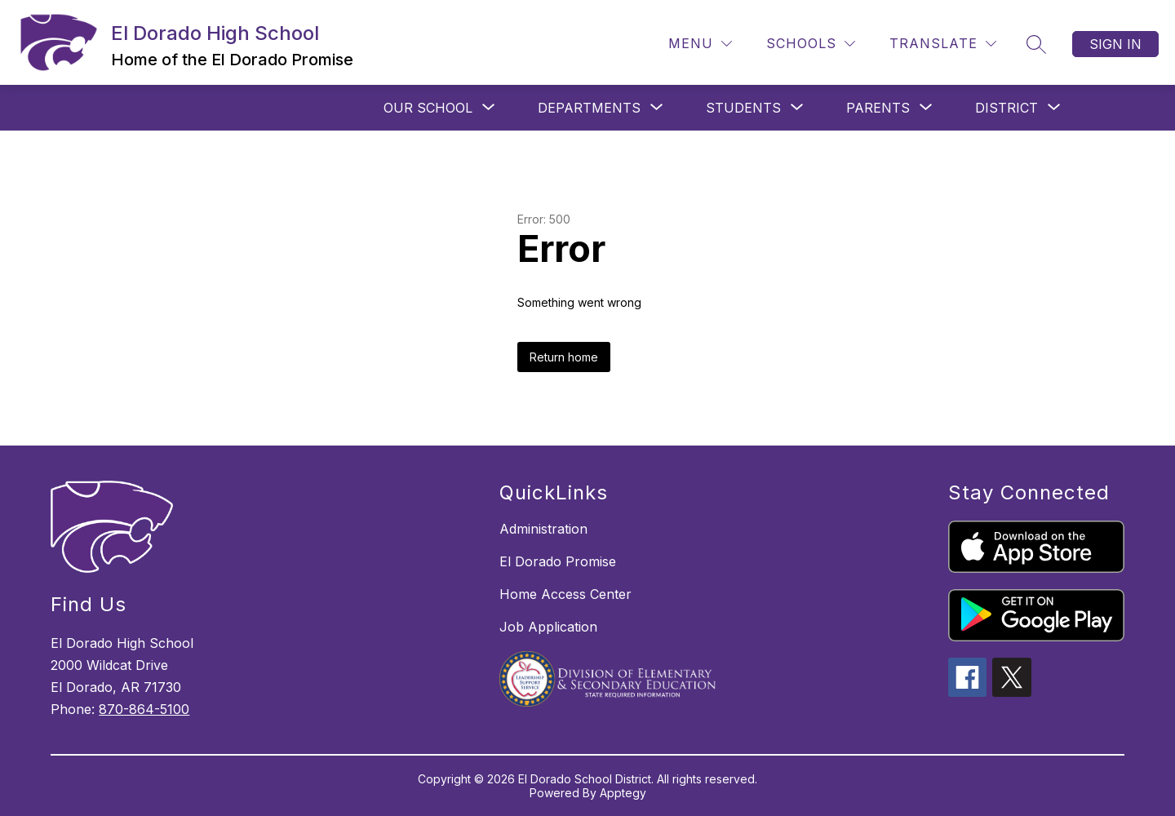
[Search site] (1036, 44)
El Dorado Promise (557, 561)
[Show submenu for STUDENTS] (743, 108)
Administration (543, 529)
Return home (564, 357)
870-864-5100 (144, 709)
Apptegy (623, 793)
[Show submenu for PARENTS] (878, 108)
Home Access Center (565, 594)
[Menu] (700, 43)
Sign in (1115, 44)
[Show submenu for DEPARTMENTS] (589, 108)
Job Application (548, 627)
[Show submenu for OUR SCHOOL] (428, 108)
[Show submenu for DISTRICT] (1006, 108)
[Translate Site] (942, 43)
